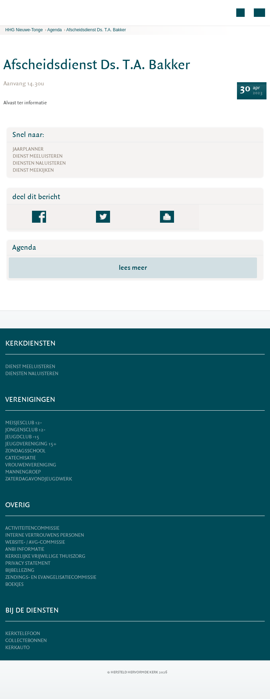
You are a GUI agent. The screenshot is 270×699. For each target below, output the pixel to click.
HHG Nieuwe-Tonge (24, 29)
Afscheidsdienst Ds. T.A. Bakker (96, 29)
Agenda (54, 29)
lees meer (133, 267)
